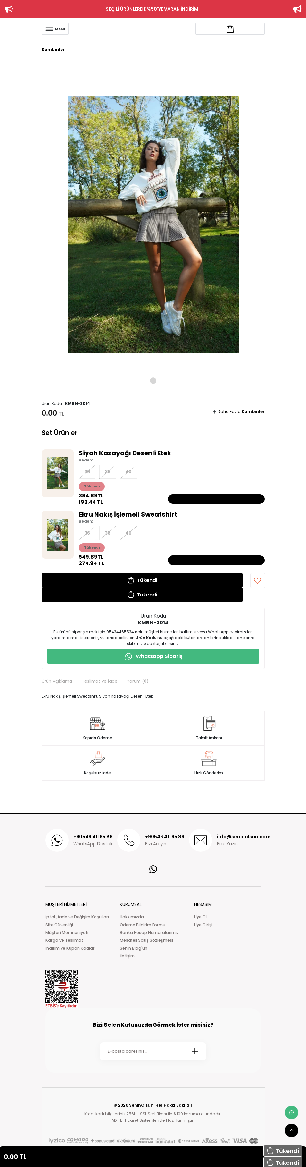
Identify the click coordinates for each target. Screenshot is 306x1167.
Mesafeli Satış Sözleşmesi (146, 940)
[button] (282, 1151)
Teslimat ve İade (100, 681)
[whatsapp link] (291, 1112)
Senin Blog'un (133, 948)
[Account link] (230, 29)
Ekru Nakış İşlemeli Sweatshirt (128, 514)
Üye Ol (200, 916)
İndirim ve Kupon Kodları (70, 948)
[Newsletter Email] (153, 1051)
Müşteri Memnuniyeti (66, 932)
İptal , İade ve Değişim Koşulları (77, 916)
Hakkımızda (132, 916)
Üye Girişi (203, 924)
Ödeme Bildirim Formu (142, 924)
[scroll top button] (291, 1130)
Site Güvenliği (59, 924)
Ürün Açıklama (57, 681)
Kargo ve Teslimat (64, 940)
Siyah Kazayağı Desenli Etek (125, 453)
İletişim (127, 956)
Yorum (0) (137, 681)
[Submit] (194, 1051)
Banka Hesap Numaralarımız (149, 932)
